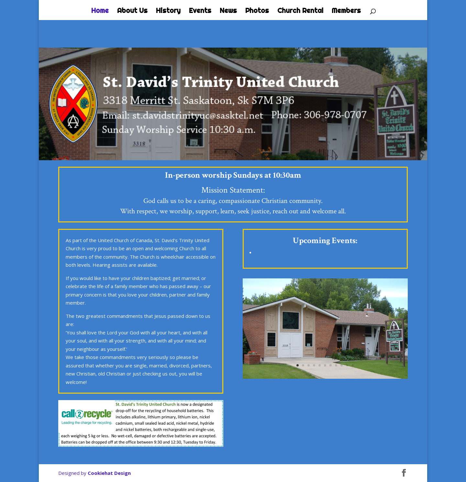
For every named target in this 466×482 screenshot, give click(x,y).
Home (100, 11)
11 (352, 365)
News (228, 11)
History (168, 11)
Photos (257, 11)
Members (346, 11)
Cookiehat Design (109, 473)
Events (200, 11)
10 (347, 365)
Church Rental (300, 11)
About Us (132, 11)
